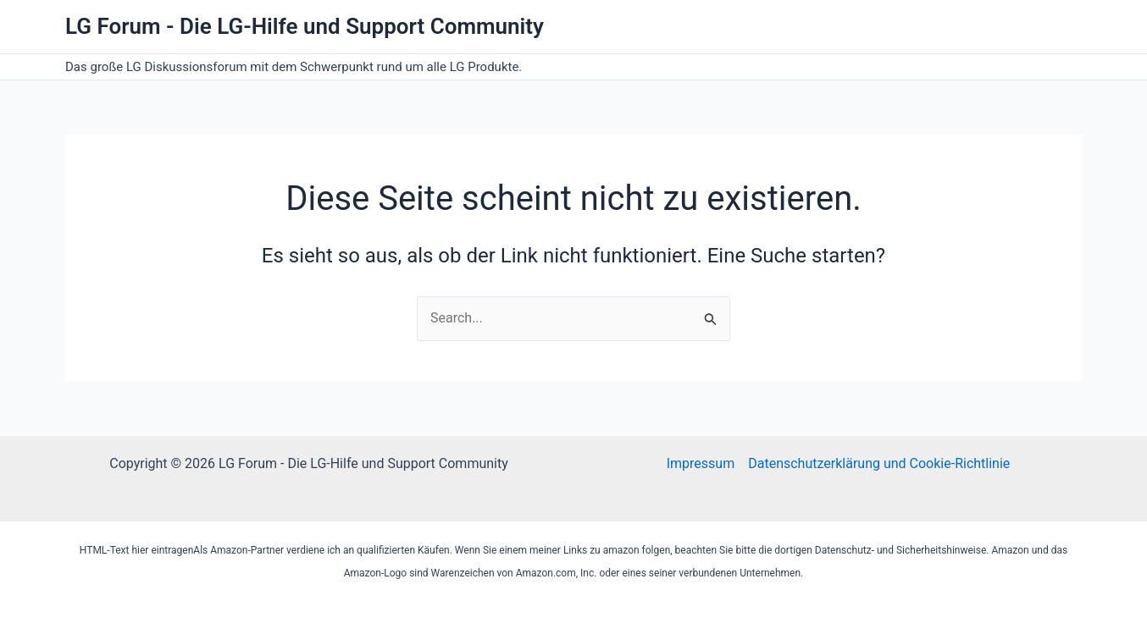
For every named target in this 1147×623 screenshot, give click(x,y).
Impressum (701, 463)
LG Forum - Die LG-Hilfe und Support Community (304, 26)
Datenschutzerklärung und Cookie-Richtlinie (879, 463)
